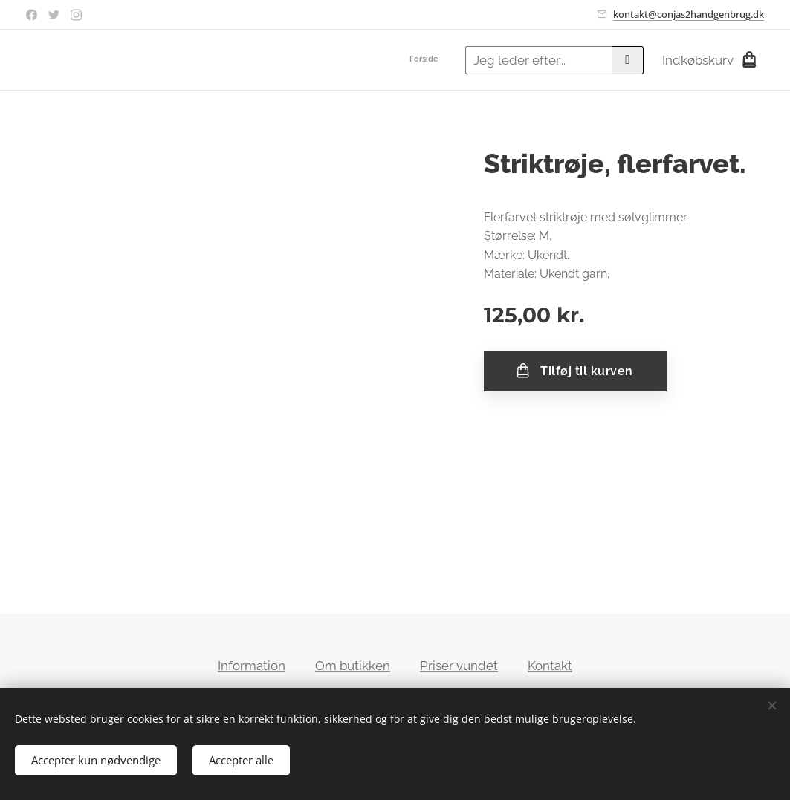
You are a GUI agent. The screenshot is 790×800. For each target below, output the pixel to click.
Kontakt (550, 665)
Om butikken (352, 665)
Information (251, 665)
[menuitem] (442, 60)
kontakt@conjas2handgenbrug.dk (688, 14)
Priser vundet (459, 665)
